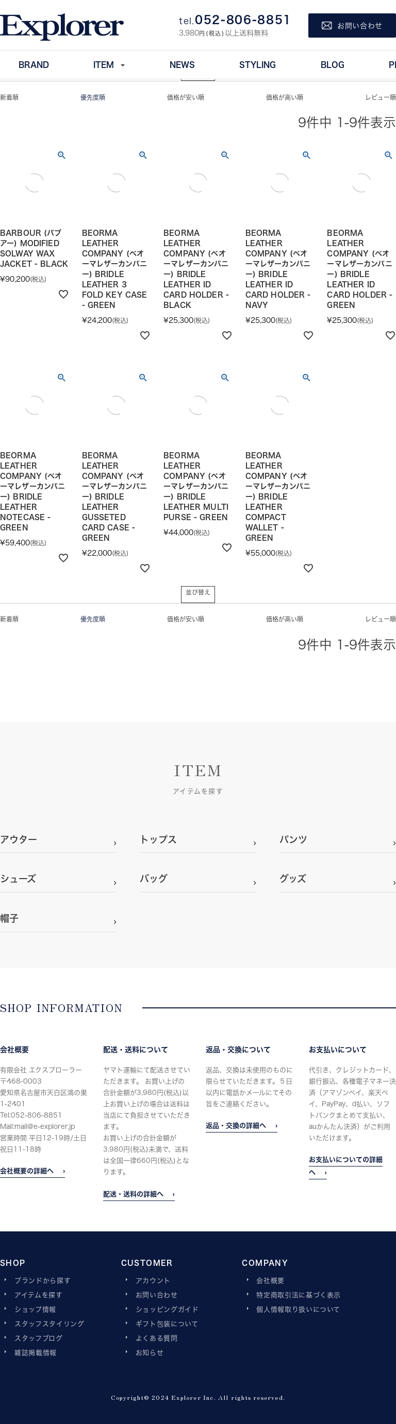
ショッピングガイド (167, 1309)
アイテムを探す (38, 1295)
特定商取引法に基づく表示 (298, 1295)
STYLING (257, 64)
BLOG (332, 64)
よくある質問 (157, 1338)
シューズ (18, 878)
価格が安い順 (185, 97)
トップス (158, 839)
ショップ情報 (35, 1309)
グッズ (292, 878)
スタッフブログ (38, 1338)
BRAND (34, 64)
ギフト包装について (167, 1324)
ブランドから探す (42, 1280)
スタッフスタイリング (49, 1324)
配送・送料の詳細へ (133, 1193)
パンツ (293, 839)
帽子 (9, 918)
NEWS (182, 64)
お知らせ (150, 1353)
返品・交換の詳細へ (236, 1125)
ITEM (103, 64)
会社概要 (270, 1280)
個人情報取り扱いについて (298, 1309)
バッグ (154, 878)
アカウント (153, 1280)
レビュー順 (380, 97)
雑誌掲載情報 (35, 1353)
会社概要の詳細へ (27, 1170)
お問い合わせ (157, 1295)
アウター (18, 839)
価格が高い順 (284, 97)
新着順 (9, 97)
